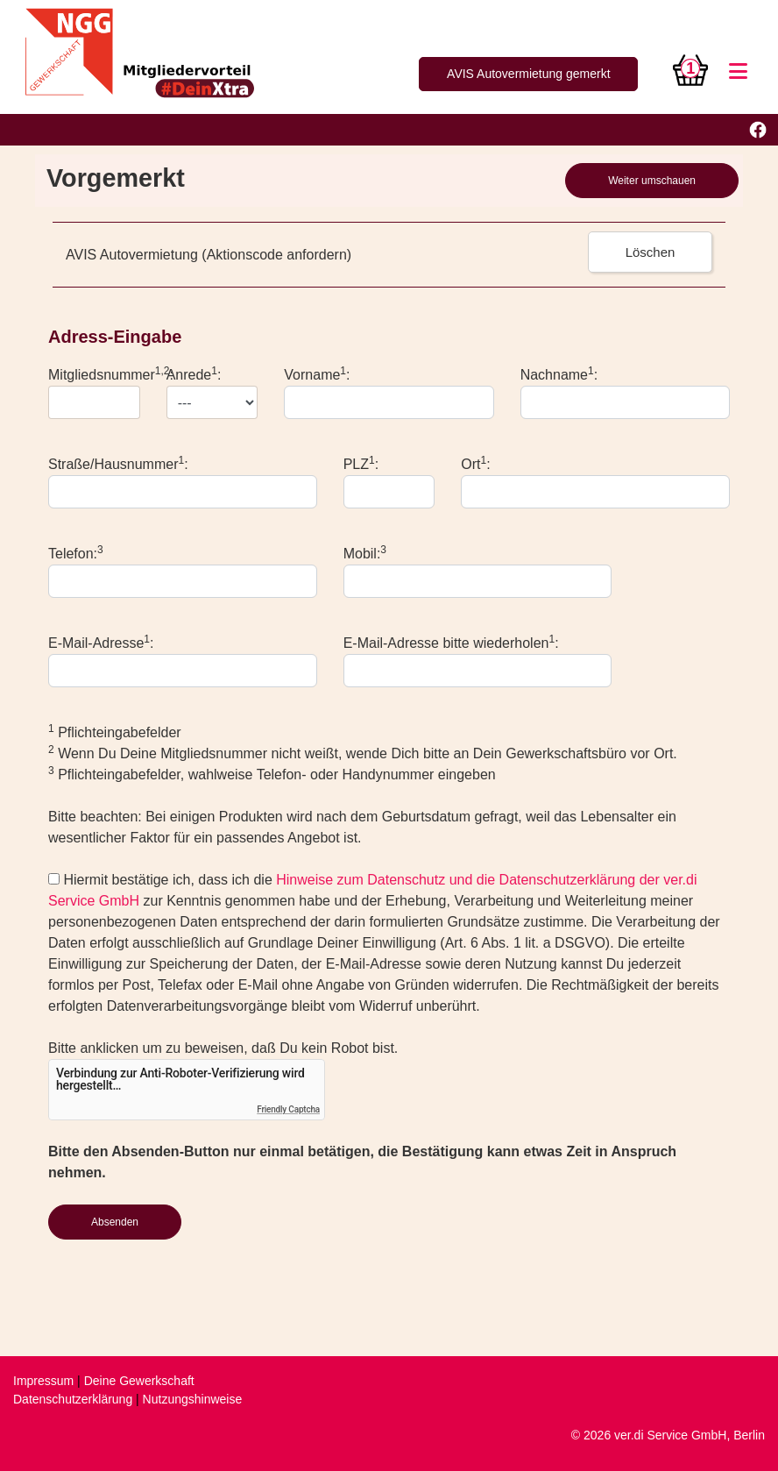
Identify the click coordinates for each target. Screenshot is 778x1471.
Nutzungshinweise (193, 1399)
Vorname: (317, 373)
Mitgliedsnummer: (110, 373)
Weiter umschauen (652, 180)
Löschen (650, 252)
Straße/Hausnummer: (118, 463)
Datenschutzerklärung (72, 1399)
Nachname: (559, 373)
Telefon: (75, 552)
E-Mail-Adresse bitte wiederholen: (451, 641)
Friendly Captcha (288, 1109)
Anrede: (194, 373)
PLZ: (360, 463)
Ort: (475, 463)
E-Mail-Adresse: (101, 641)
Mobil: (364, 552)
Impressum (43, 1381)
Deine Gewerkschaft (139, 1381)
